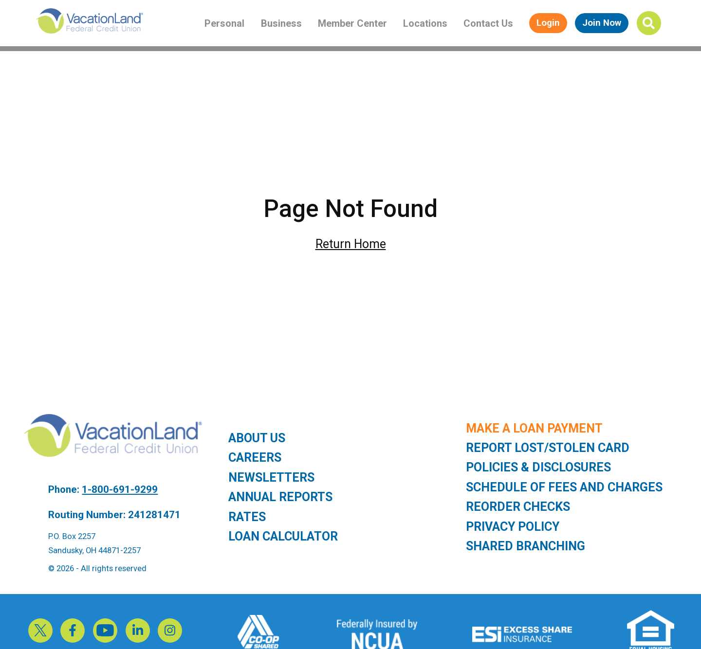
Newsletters (271, 477)
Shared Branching (525, 546)
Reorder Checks (518, 507)
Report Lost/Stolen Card (547, 448)
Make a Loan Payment (534, 428)
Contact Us (488, 23)
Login (548, 23)
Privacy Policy (512, 527)
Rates (247, 517)
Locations (425, 23)
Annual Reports (280, 497)
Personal (224, 23)
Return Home (350, 244)
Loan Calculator (283, 536)
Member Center (352, 23)
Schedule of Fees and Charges (564, 487)
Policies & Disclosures (538, 467)
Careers (254, 458)
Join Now (601, 23)
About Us (256, 438)
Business (281, 23)
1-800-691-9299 (120, 489)
